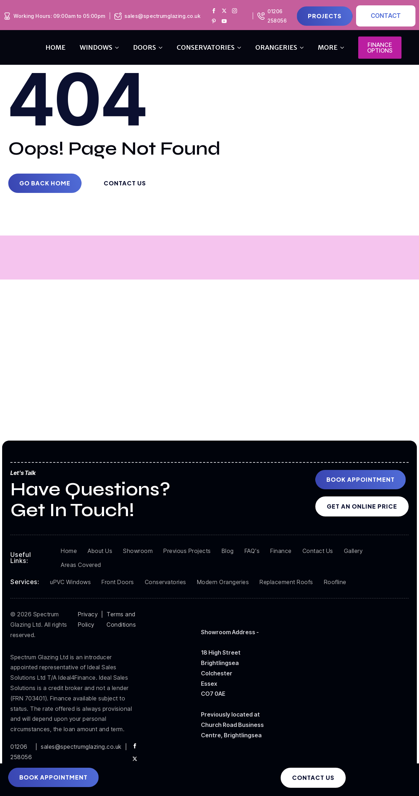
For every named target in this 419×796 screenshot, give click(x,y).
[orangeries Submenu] (304, 47)
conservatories (206, 47)
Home (55, 47)
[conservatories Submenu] (241, 47)
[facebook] (134, 746)
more (327, 47)
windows (96, 47)
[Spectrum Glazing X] (224, 10)
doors (144, 47)
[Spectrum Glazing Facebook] (214, 10)
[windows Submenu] (119, 47)
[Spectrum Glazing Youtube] (224, 21)
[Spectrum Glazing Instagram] (234, 10)
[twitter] (134, 758)
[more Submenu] (344, 47)
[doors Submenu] (162, 47)
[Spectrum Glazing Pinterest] (214, 21)
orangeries (276, 47)
